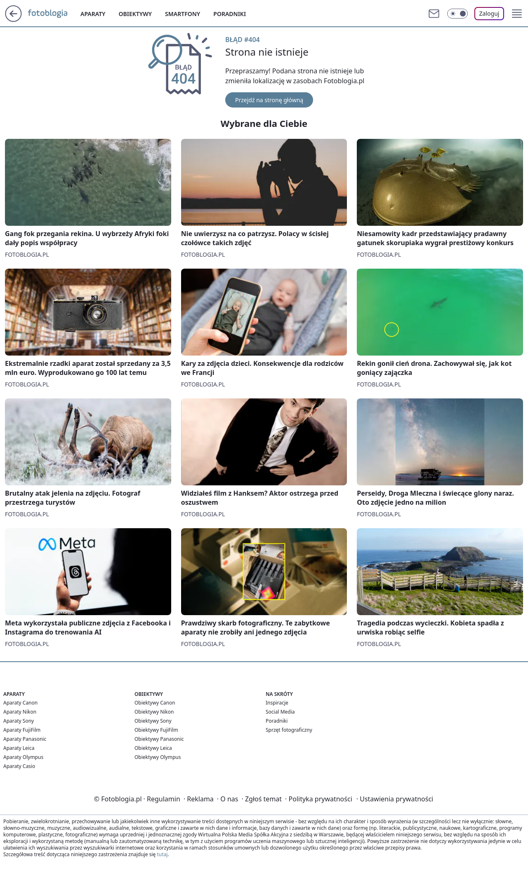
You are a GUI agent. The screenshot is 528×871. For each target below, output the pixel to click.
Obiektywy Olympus (157, 757)
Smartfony (182, 14)
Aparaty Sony (18, 720)
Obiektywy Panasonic (159, 738)
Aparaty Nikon (19, 711)
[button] (516, 13)
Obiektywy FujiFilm (156, 729)
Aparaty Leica (18, 748)
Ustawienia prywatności (394, 798)
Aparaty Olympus (23, 757)
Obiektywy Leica (153, 748)
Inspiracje (277, 702)
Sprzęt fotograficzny (289, 729)
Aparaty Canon (20, 702)
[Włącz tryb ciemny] (457, 14)
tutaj (162, 854)
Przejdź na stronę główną (269, 100)
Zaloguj (489, 13)
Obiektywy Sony (153, 720)
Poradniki (229, 14)
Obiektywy (135, 14)
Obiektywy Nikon (154, 711)
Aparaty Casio (19, 766)
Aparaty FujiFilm (21, 729)
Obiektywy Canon (154, 702)
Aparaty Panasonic (24, 738)
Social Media (280, 711)
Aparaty (93, 14)
